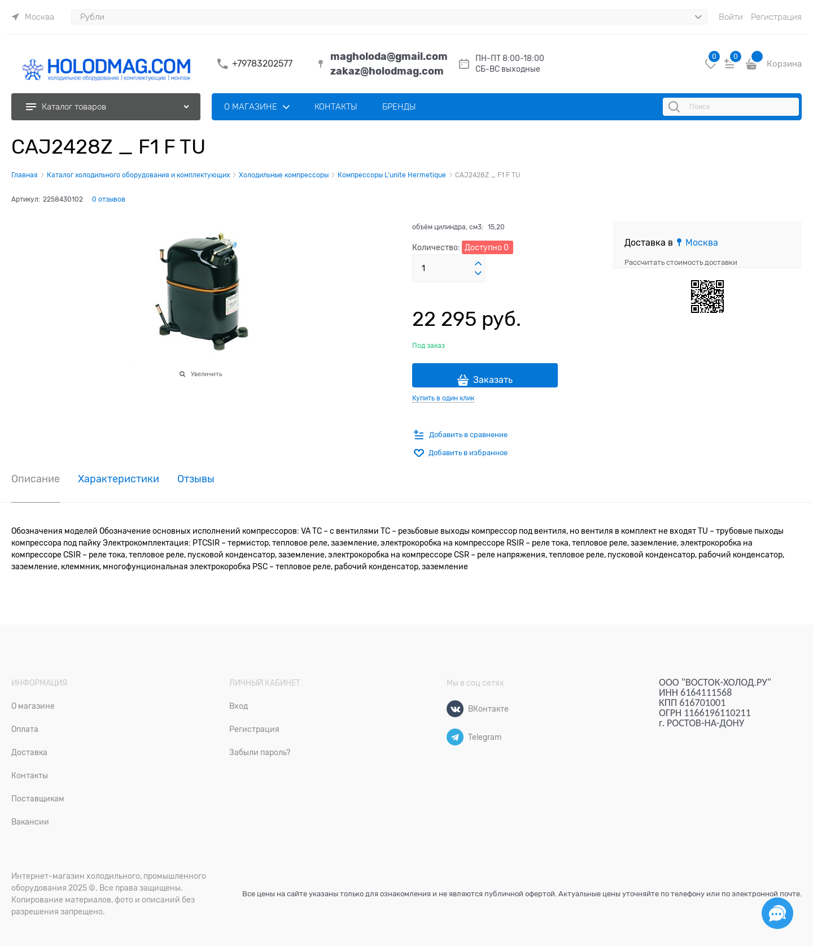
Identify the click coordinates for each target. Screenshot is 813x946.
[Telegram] (455, 737)
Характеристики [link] (118, 479)
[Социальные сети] (777, 913)
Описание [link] (35, 479)
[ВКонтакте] (455, 708)
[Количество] (449, 268)
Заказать (493, 380)
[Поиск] (676, 106)
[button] (478, 263)
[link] (32, 17)
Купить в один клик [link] (443, 398)
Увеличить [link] (206, 373)
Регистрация (776, 16)
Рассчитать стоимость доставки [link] (680, 262)
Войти (731, 16)
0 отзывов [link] (108, 199)
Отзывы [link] (196, 479)
